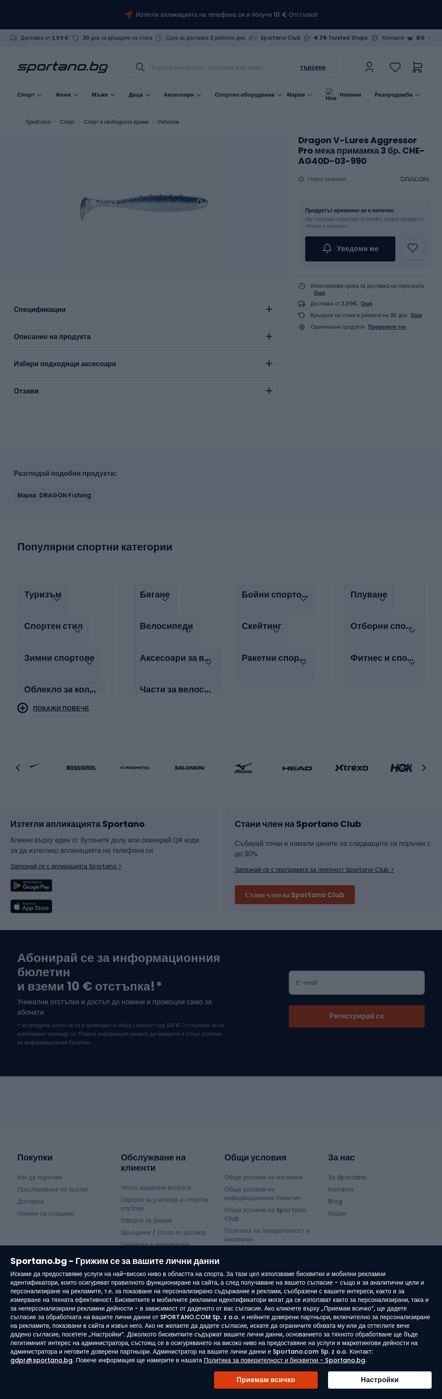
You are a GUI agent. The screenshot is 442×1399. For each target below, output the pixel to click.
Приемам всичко (266, 1380)
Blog (335, 1201)
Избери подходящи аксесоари (65, 364)
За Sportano (347, 1177)
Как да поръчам (39, 1177)
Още (319, 292)
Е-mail (307, 982)
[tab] (144, 309)
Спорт (67, 122)
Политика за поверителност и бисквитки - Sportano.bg (284, 1360)
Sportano (38, 122)
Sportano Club (280, 38)
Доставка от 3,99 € (45, 38)
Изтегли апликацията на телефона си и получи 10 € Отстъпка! (227, 14)
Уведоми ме (350, 249)
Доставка (30, 1201)
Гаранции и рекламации (155, 1244)
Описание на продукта (52, 337)
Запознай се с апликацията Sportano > (66, 866)
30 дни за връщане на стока (118, 38)
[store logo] (62, 67)
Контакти (393, 38)
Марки (296, 94)
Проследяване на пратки (52, 1189)
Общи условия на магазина (263, 1177)
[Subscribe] (357, 1016)
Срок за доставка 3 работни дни (205, 38)
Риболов (168, 122)
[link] (369, 67)
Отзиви (26, 391)
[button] (18, 768)
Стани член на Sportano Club (294, 895)
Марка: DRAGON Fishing (54, 495)
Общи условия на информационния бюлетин (262, 1193)
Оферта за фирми (147, 1220)
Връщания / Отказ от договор (163, 1232)
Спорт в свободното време (116, 122)
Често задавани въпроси (156, 1187)
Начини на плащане (45, 1213)
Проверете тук (387, 327)
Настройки (380, 1380)
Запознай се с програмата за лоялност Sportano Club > (314, 869)
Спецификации (40, 309)
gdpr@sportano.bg (41, 1360)
